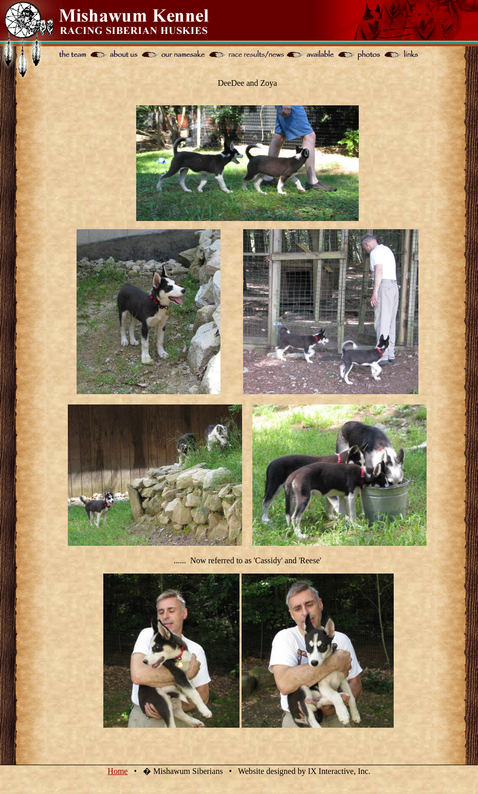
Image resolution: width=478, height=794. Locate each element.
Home (117, 771)
